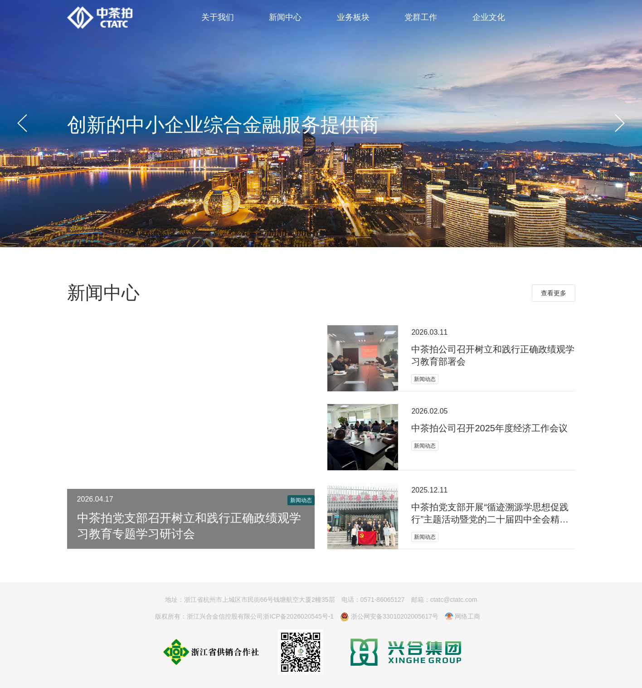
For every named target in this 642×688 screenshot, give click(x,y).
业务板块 (353, 17)
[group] (321, 123)
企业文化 (488, 17)
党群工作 (420, 17)
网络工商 (462, 616)
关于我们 (217, 17)
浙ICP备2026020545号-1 (298, 616)
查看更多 (553, 293)
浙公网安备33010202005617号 (389, 616)
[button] (22, 123)
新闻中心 (285, 17)
